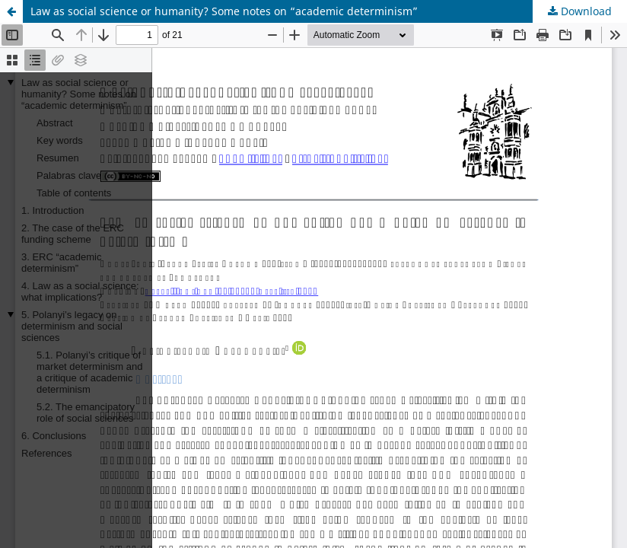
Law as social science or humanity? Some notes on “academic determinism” (224, 11)
